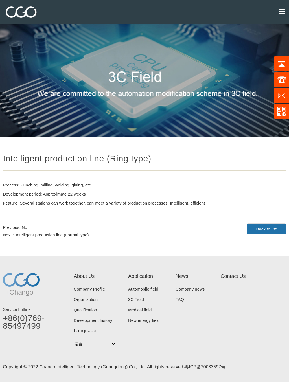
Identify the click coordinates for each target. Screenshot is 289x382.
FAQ (180, 299)
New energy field (144, 320)
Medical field (140, 310)
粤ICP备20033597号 (204, 367)
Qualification (85, 310)
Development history (93, 320)
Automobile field (143, 289)
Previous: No (15, 227)
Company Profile (89, 289)
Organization (86, 299)
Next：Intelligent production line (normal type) (46, 234)
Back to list (266, 229)
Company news (190, 289)
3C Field (136, 299)
